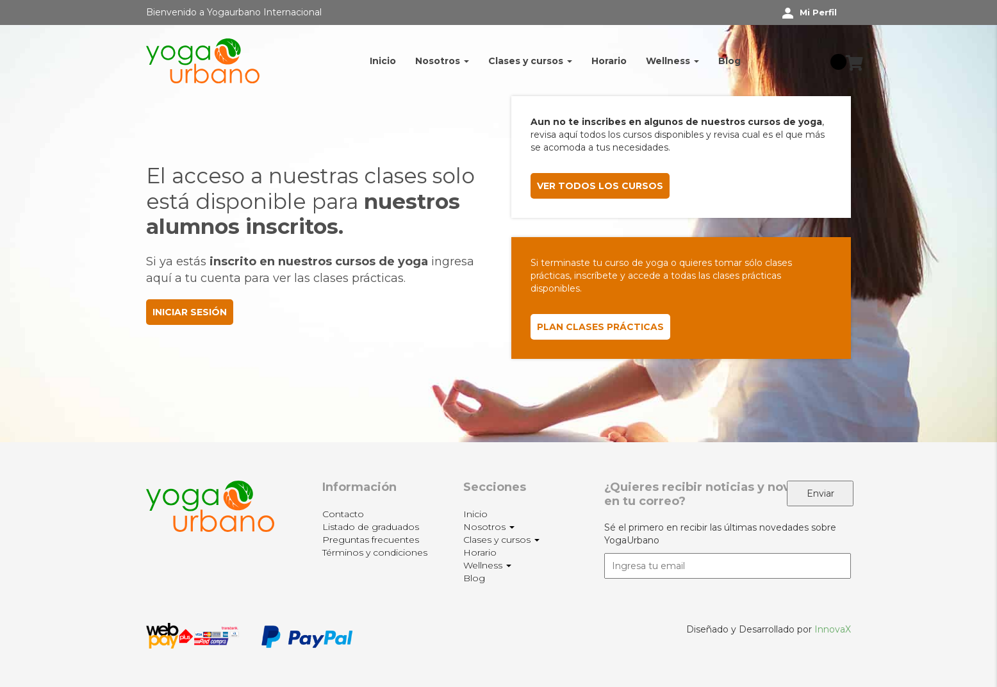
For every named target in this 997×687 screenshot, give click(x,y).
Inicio (383, 61)
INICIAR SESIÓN (189, 312)
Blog (729, 61)
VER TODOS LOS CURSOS (600, 186)
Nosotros (442, 61)
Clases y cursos (530, 61)
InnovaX (832, 629)
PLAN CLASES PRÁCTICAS (600, 327)
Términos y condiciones (374, 552)
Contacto (343, 514)
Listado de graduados (370, 527)
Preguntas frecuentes (370, 539)
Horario (609, 61)
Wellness (672, 61)
